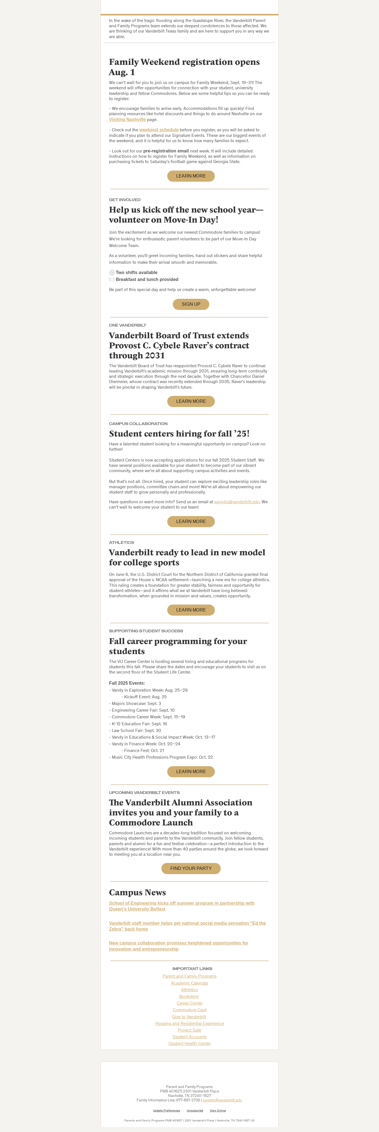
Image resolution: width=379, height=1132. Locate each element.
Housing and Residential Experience (189, 1024)
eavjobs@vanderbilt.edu (236, 502)
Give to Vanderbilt (189, 1017)
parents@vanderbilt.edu (222, 1101)
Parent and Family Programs (189, 976)
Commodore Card (189, 1010)
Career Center (190, 1003)
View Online (218, 1110)
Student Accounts (189, 1037)
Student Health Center (189, 1044)
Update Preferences (166, 1110)
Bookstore (189, 997)
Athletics (189, 990)
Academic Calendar (189, 983)
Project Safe (189, 1030)
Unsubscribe (195, 1110)
